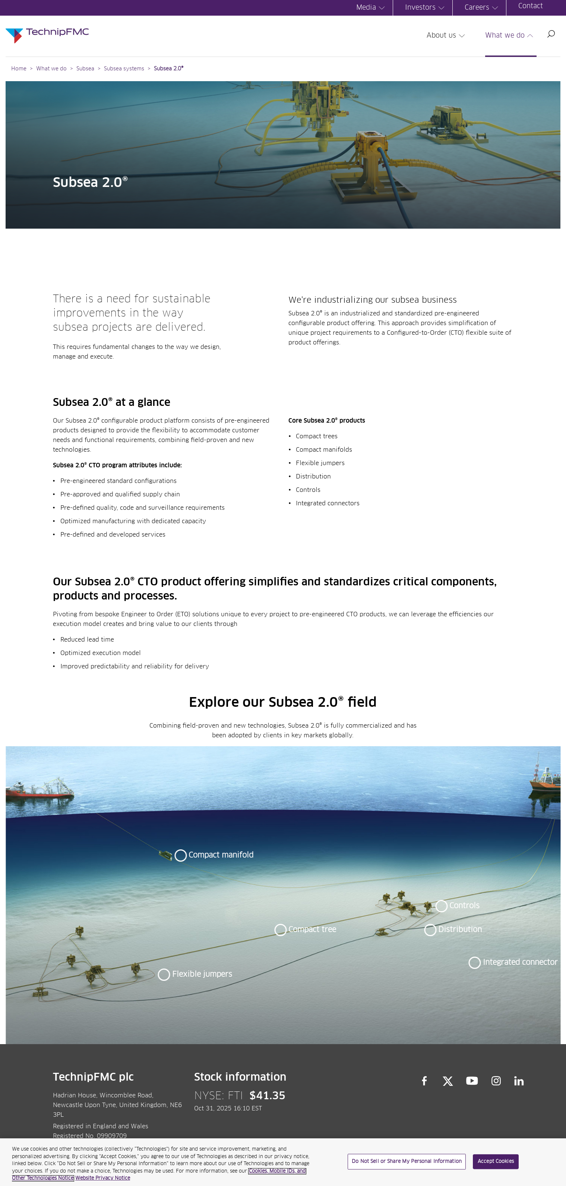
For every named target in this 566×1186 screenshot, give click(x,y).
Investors (426, 8)
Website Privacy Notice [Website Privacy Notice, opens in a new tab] (102, 1178)
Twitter (448, 1080)
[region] (283, 1162)
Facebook (424, 1080)
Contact (530, 6)
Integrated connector (520, 962)
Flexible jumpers (202, 974)
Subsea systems (124, 68)
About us (447, 35)
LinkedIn (519, 1080)
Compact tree (312, 930)
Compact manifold (221, 855)
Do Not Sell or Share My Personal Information (407, 1161)
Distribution (460, 930)
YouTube (472, 1080)
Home (18, 68)
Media (371, 8)
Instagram (496, 1080)
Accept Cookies (496, 1161)
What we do (510, 35)
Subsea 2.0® (168, 68)
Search (551, 34)
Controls (464, 906)
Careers (482, 8)
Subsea (85, 68)
